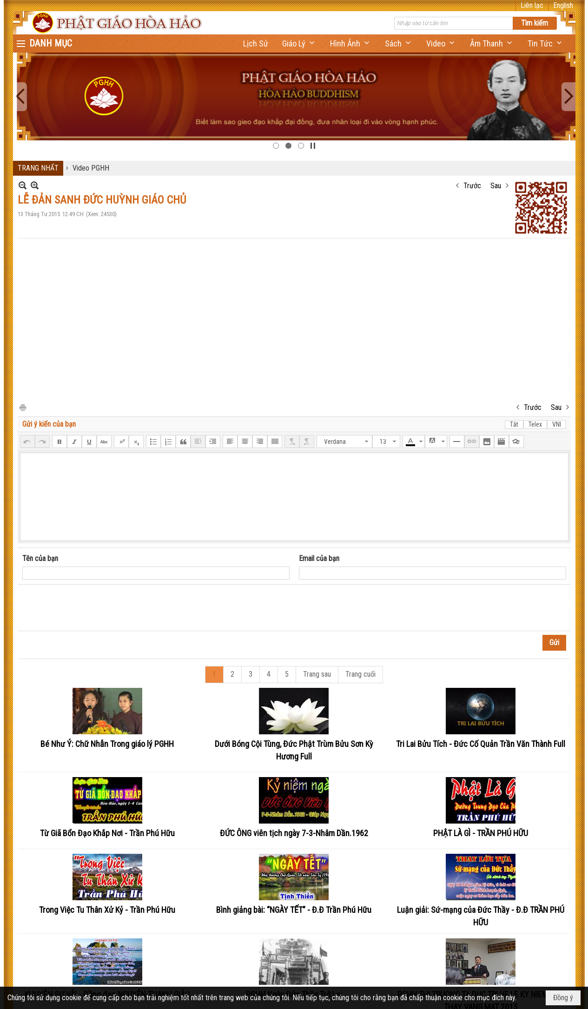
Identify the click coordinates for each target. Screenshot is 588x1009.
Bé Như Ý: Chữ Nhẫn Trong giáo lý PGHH (107, 744)
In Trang (22, 407)
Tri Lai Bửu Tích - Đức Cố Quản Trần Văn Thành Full (480, 744)
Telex (535, 424)
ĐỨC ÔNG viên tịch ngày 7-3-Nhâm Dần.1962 (294, 833)
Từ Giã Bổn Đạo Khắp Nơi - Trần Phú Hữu (107, 833)
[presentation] (93, 608)
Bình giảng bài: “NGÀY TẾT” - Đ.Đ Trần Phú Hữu (293, 910)
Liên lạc (532, 5)
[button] (299, 43)
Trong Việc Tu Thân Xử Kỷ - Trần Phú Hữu (107, 910)
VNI (556, 424)
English (563, 5)
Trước (472, 185)
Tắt (514, 424)
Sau (495, 185)
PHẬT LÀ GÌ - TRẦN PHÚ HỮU (480, 833)
